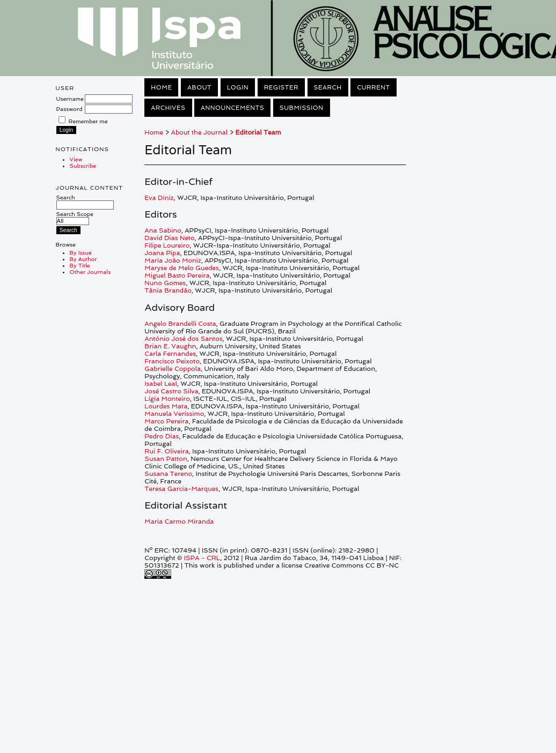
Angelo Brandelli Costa (180, 323)
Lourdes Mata (165, 406)
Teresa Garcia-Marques (181, 489)
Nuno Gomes (165, 283)
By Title (80, 265)
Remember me (88, 121)
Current (373, 87)
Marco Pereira (166, 421)
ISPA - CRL (202, 558)
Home (161, 87)
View (76, 159)
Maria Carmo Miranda (179, 521)
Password (69, 109)
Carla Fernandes (170, 353)
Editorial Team (258, 132)
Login (237, 87)
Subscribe (83, 165)
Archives (168, 107)
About (199, 87)
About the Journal (199, 132)
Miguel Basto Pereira (176, 275)
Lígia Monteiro (166, 398)
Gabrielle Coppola (172, 368)
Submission (302, 107)
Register (281, 87)
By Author (83, 259)
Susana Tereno (168, 474)
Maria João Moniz (172, 260)
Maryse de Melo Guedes (181, 268)
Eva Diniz (158, 198)
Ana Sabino (162, 230)
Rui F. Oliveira (166, 451)
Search (85, 201)
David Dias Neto (169, 238)
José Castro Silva (171, 391)
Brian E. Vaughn (170, 346)
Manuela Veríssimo (174, 413)
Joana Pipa (162, 253)
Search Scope (74, 217)
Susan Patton (165, 459)
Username (70, 98)
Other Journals (90, 272)
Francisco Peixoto (172, 361)
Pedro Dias (161, 436)
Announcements (232, 107)
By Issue (81, 252)
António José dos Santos (183, 338)
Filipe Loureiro (166, 245)
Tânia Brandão (168, 290)
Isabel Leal (160, 383)
